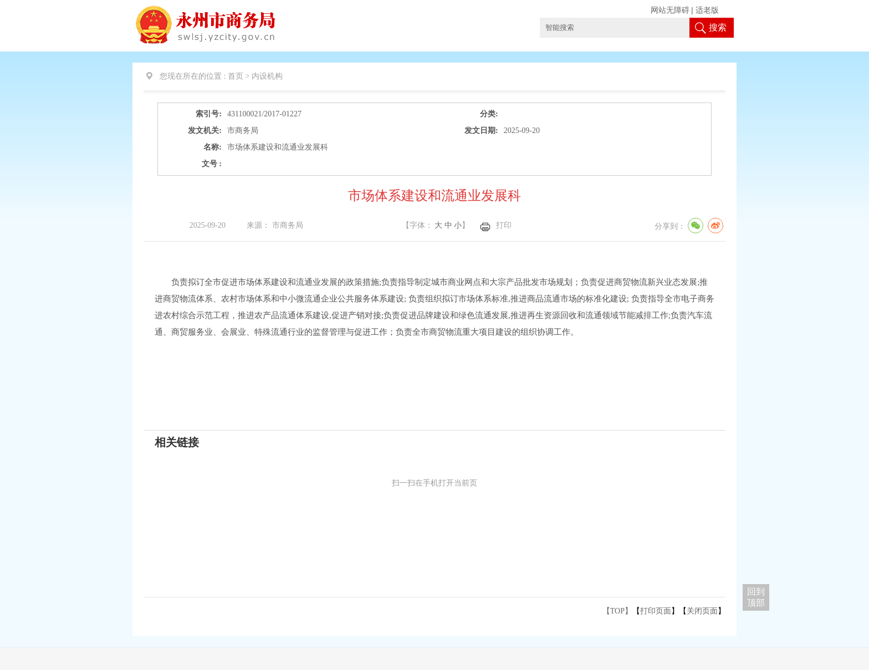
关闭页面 (702, 611)
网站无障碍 (670, 10)
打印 (504, 225)
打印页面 (655, 611)
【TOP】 (617, 611)
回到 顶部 (756, 597)
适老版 (707, 10)
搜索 (718, 27)
